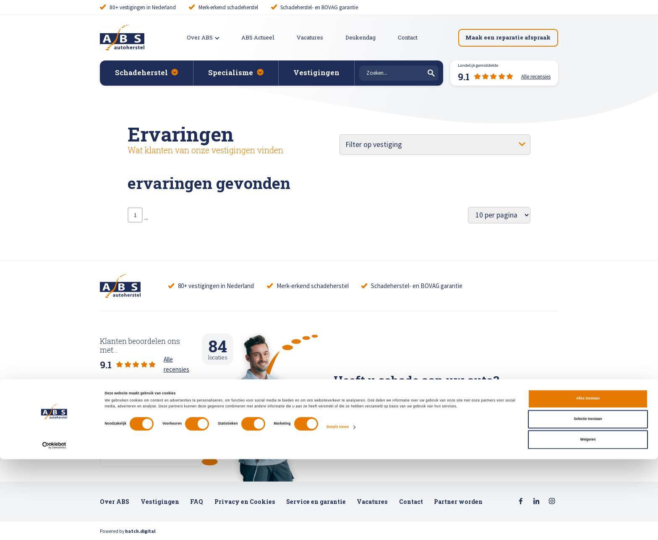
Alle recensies (182, 353)
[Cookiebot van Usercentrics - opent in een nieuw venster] (54, 526)
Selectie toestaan (588, 500)
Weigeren (588, 520)
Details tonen (337, 508)
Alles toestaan (588, 480)
